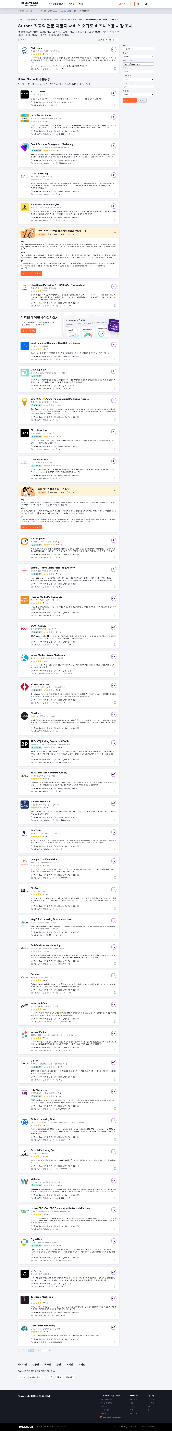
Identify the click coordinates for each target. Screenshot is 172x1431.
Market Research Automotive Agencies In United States (61, 19)
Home (20, 19)
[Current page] (44, 1350)
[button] (139, 4)
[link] (72, 4)
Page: (38, 1350)
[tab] (22, 1364)
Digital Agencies (32, 19)
